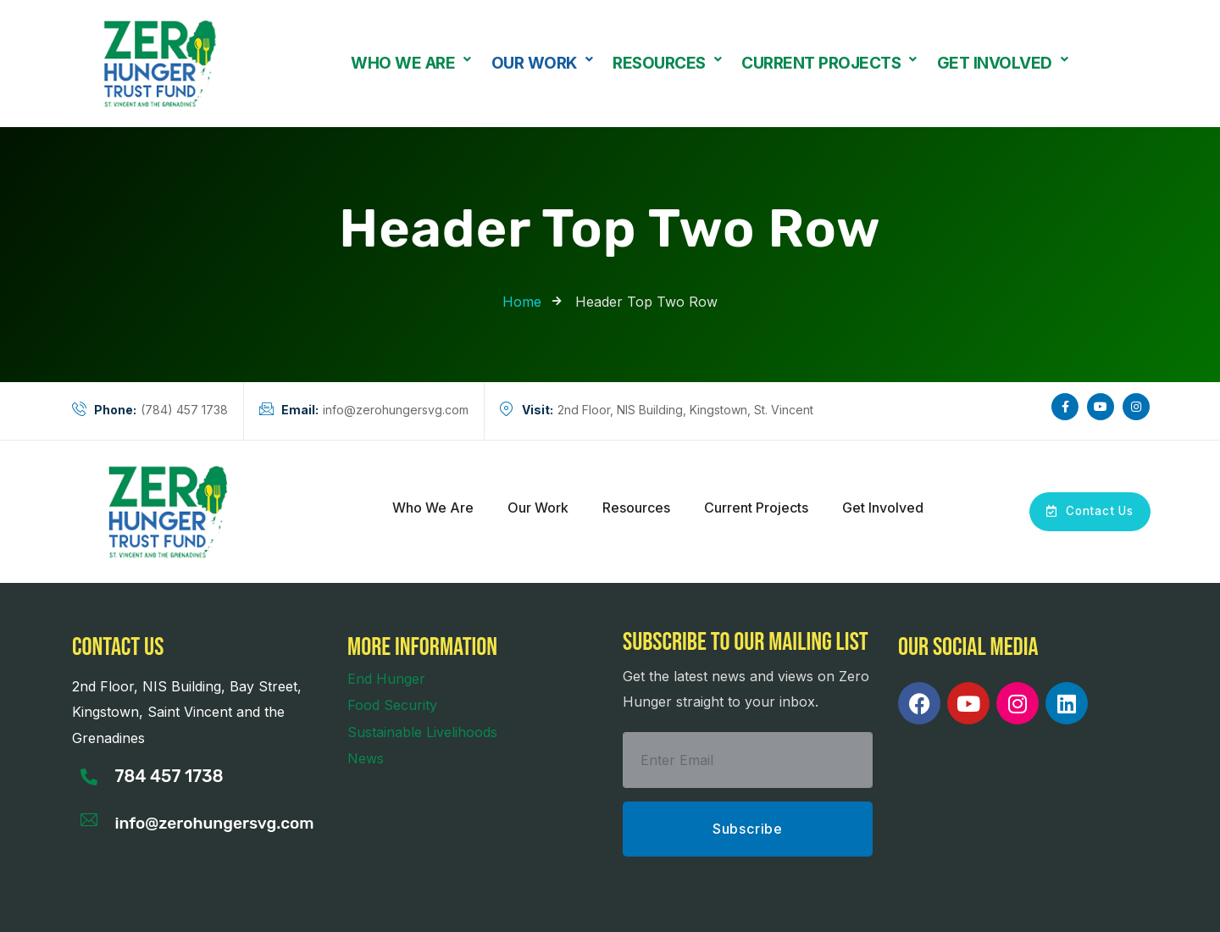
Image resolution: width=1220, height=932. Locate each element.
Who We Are (411, 63)
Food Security (392, 704)
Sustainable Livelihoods (422, 732)
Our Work (542, 63)
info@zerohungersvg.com (364, 410)
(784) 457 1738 (150, 410)
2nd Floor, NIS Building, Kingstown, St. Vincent (656, 410)
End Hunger (386, 678)
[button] (411, 63)
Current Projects (829, 63)
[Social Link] (1065, 406)
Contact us (118, 647)
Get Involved (1002, 63)
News (365, 758)
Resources (667, 63)
